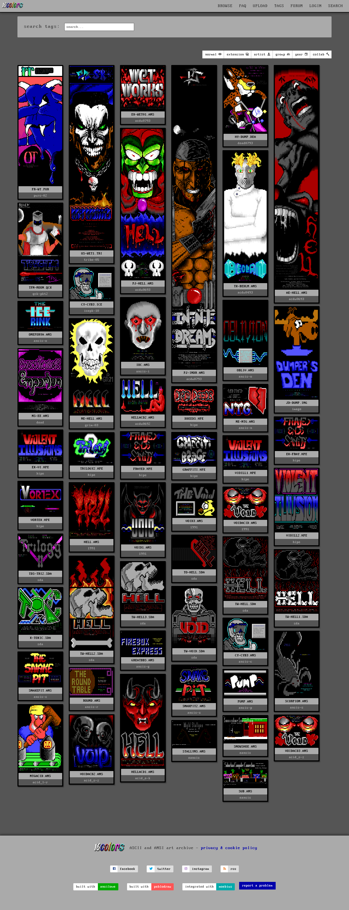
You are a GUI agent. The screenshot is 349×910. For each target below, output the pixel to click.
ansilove (108, 886)
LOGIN (315, 6)
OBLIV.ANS (245, 370)
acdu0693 (296, 299)
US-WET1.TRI (91, 253)
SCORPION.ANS (296, 701)
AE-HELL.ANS (296, 293)
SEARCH (335, 6)
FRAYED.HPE (142, 469)
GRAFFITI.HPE (194, 470)
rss (233, 869)
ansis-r (91, 707)
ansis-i (143, 371)
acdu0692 (143, 424)
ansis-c (245, 661)
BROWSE (225, 6)
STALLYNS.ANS (194, 751)
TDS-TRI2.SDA (40, 574)
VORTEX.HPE (40, 520)
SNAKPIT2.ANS (194, 706)
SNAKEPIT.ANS (40, 690)
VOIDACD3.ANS (296, 751)
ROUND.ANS (91, 700)
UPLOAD (260, 6)
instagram (200, 869)
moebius (225, 886)
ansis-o (245, 376)
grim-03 (91, 425)
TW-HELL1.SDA (296, 617)
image (297, 409)
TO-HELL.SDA (194, 572)
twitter (164, 869)
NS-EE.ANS (40, 416)
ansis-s (296, 707)
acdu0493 (245, 292)
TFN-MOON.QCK (40, 287)
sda (40, 580)
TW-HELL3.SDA (142, 617)
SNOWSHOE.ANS (245, 746)
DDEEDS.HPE (194, 418)
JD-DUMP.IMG (296, 403)
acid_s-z (91, 780)
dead (40, 422)
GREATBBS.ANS (142, 660)
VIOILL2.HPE (296, 535)
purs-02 (40, 195)
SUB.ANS (245, 791)
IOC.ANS (143, 365)
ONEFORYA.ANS (40, 334)
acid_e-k (143, 778)
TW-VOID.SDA (194, 651)
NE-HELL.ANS (91, 418)
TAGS (279, 6)
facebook (127, 869)
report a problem (257, 885)
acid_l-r (40, 782)
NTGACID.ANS (40, 776)
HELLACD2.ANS (142, 417)
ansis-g (143, 666)
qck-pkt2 (40, 294)
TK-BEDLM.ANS (245, 286)
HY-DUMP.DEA (245, 137)
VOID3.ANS (194, 521)
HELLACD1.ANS (142, 772)
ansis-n (245, 428)
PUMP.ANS (245, 701)
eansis (245, 753)
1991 (91, 548)
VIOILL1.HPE (245, 473)
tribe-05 (91, 260)
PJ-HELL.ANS (143, 283)
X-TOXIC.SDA (40, 638)
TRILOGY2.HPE (91, 468)
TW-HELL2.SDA (91, 654)
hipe (194, 425)
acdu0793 (143, 121)
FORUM (297, 6)
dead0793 (245, 143)
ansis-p (245, 708)
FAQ (242, 6)
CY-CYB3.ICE (91, 304)
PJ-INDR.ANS (194, 373)
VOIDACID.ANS (245, 523)
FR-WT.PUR (40, 189)
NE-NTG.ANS (245, 421)
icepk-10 (91, 311)
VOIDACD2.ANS (91, 774)
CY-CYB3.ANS (245, 655)
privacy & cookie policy (229, 848)
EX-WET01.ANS (142, 114)
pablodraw (162, 886)
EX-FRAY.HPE (296, 454)
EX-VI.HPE (40, 467)
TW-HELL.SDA (245, 604)
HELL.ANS (91, 542)
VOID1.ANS (143, 547)
